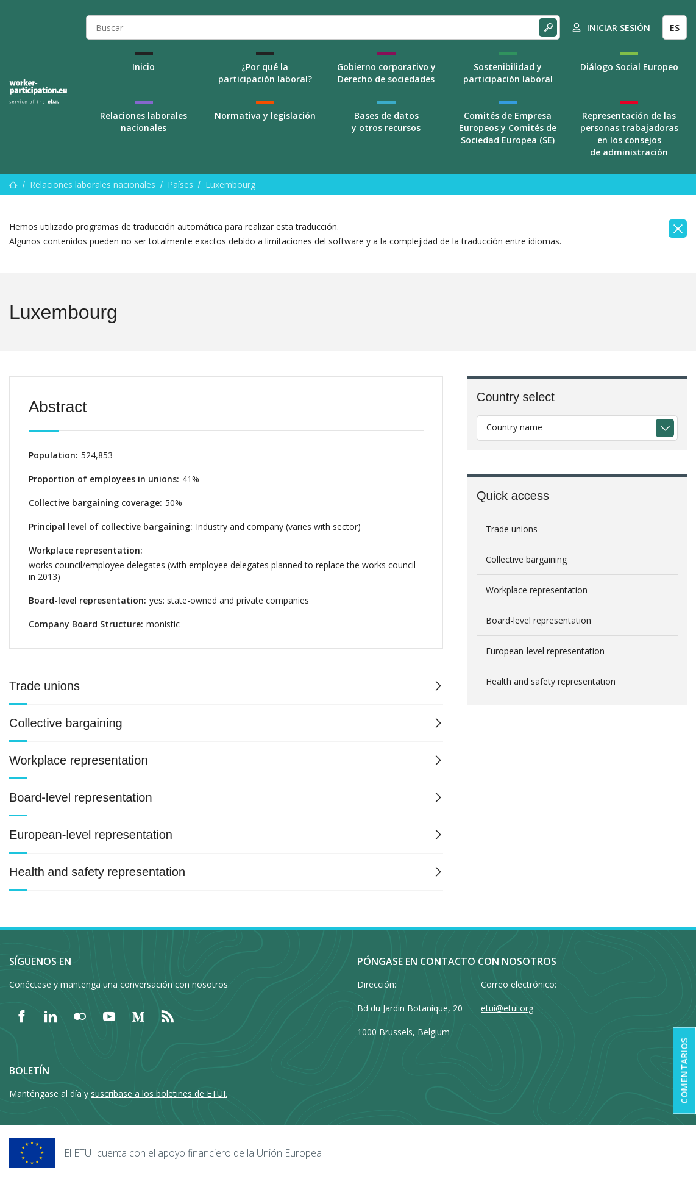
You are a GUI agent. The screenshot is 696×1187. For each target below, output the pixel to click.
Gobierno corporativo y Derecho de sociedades (386, 73)
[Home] (38, 91)
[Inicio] (13, 184)
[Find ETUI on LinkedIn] (50, 1016)
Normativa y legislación (265, 115)
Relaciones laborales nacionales (143, 122)
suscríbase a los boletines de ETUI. (159, 1093)
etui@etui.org (507, 1008)
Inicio (143, 67)
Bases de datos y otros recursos (386, 122)
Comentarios (684, 1071)
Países (180, 184)
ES (675, 28)
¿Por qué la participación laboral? (265, 73)
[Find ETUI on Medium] (138, 1016)
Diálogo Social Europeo (629, 67)
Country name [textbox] (514, 427)
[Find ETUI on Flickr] (80, 1016)
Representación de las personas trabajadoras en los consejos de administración (629, 134)
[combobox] (577, 428)
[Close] (678, 228)
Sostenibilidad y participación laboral (508, 73)
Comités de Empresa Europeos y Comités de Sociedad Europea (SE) (507, 128)
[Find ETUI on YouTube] (109, 1016)
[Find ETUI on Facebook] (21, 1016)
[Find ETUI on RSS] (167, 1016)
